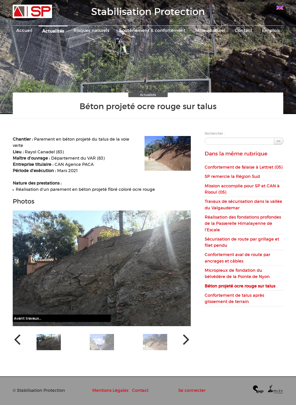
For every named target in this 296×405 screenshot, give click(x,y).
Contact (243, 30)
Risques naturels (91, 30)
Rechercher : (215, 133)
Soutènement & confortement (152, 30)
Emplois (271, 30)
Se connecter (192, 390)
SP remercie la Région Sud (232, 176)
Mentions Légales (110, 390)
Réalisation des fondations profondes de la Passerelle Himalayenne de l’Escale (243, 223)
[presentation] (17, 339)
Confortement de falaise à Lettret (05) (243, 167)
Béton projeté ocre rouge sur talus (240, 286)
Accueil (24, 30)
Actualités (53, 31)
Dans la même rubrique (236, 153)
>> (279, 141)
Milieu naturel (210, 30)
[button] (49, 342)
